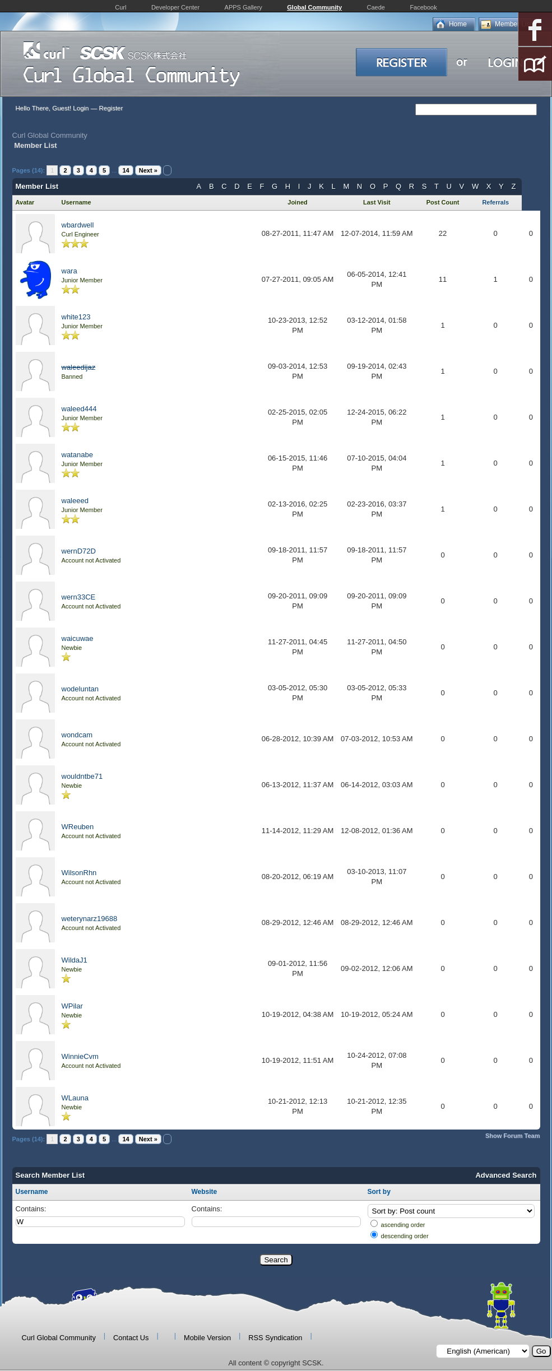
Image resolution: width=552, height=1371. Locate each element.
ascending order (403, 1224)
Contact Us (131, 1337)
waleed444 (79, 409)
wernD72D (79, 551)
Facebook (423, 7)
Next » (148, 170)
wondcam (77, 735)
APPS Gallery (243, 7)
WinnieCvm (80, 1056)
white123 (76, 317)
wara (69, 271)
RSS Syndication (275, 1337)
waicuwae (78, 638)
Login (81, 108)
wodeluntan (80, 689)
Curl (120, 7)
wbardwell (78, 225)
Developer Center (175, 7)
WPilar (72, 1006)
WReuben (78, 826)
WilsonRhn (79, 872)
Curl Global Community (49, 135)
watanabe (77, 454)
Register (111, 108)
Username (32, 1192)
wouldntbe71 (82, 776)
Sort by (379, 1192)
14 (125, 170)
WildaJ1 (74, 960)
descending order (405, 1236)
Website (204, 1192)
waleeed (75, 500)
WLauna (75, 1098)
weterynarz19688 (90, 918)
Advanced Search (505, 1175)
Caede (376, 7)
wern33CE (79, 597)
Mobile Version (207, 1337)
